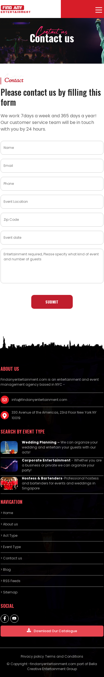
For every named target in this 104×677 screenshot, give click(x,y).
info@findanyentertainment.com (39, 399)
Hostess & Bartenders (42, 478)
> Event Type (11, 546)
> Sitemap (9, 592)
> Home (7, 512)
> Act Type (9, 535)
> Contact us (11, 558)
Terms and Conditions (64, 656)
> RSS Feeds (10, 581)
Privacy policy (32, 656)
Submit (51, 302)
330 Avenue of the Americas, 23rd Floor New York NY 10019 (54, 415)
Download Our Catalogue (52, 630)
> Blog (6, 569)
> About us (9, 524)
